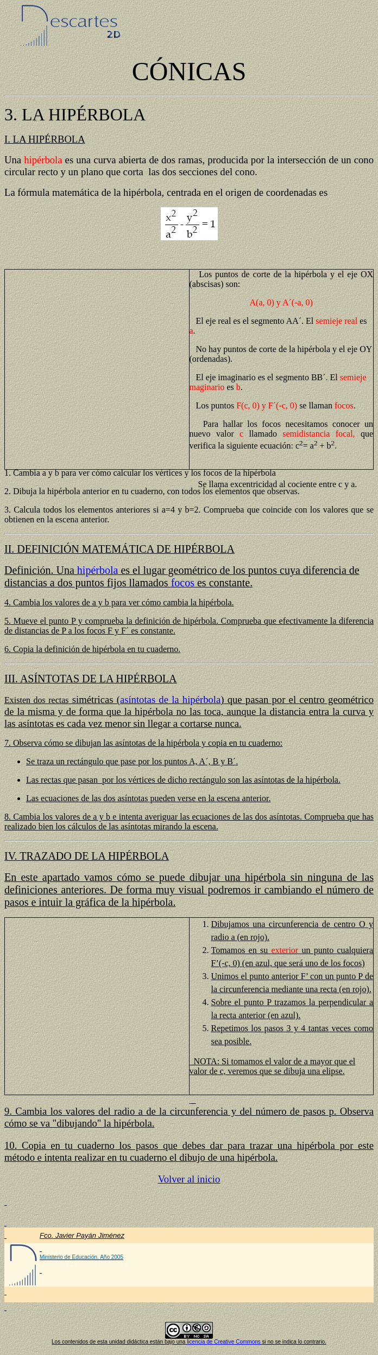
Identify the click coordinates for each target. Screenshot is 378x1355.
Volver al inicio (189, 1179)
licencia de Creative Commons (224, 1342)
